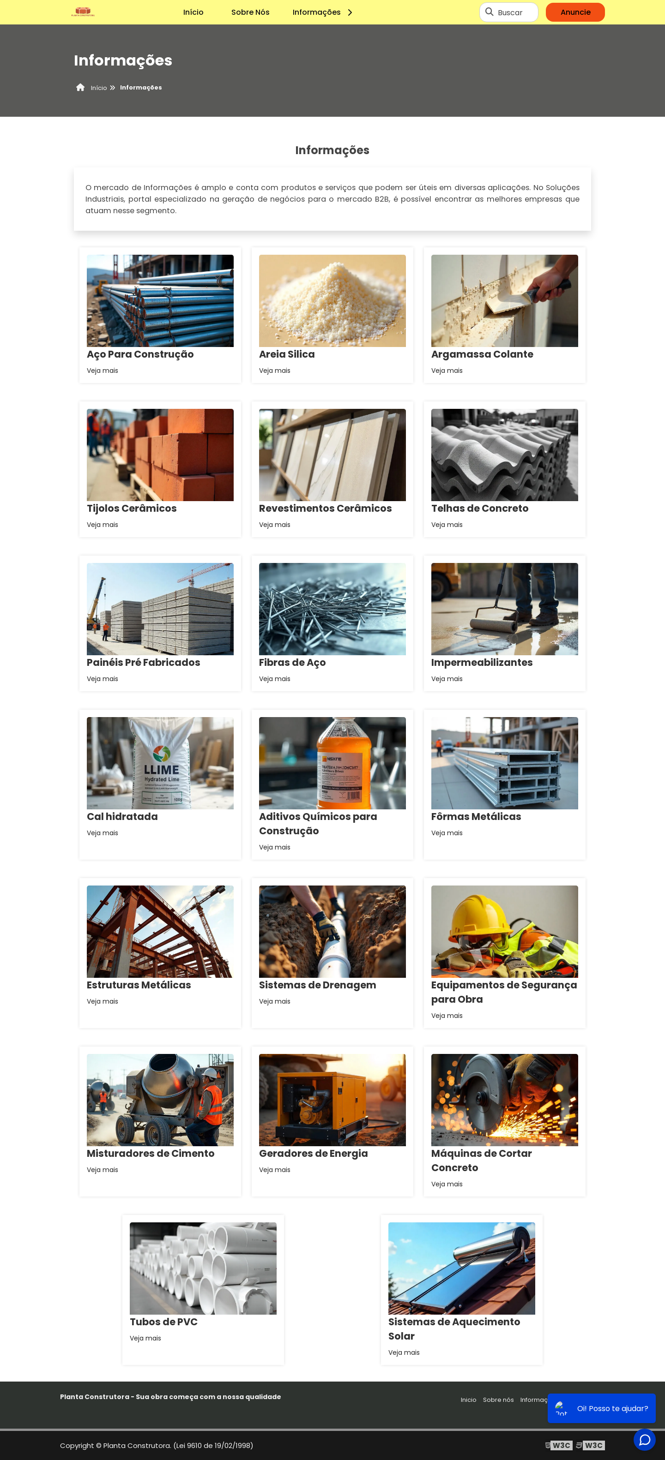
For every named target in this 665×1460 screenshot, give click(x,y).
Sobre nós (498, 1399)
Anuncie (576, 12)
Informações (324, 12)
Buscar (510, 12)
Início (193, 12)
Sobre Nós (250, 12)
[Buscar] (489, 12)
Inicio (469, 1399)
